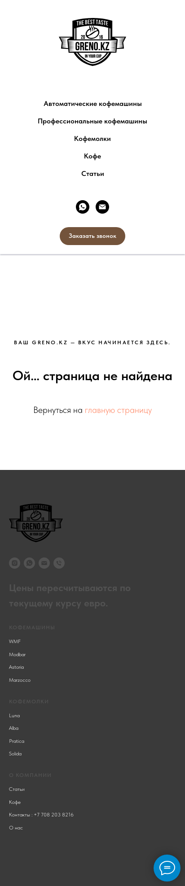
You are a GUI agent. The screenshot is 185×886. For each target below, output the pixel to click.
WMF (15, 641)
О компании (30, 775)
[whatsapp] (82, 207)
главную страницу (118, 409)
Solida (15, 753)
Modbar (17, 654)
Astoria (16, 667)
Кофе (92, 156)
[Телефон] (59, 563)
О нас (16, 828)
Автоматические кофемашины (93, 103)
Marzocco (20, 680)
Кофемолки (92, 138)
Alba (13, 728)
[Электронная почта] (102, 207)
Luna (14, 715)
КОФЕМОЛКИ (29, 701)
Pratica (16, 741)
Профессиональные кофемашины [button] (92, 121)
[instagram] (14, 563)
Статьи (92, 173)
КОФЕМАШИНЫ (32, 627)
